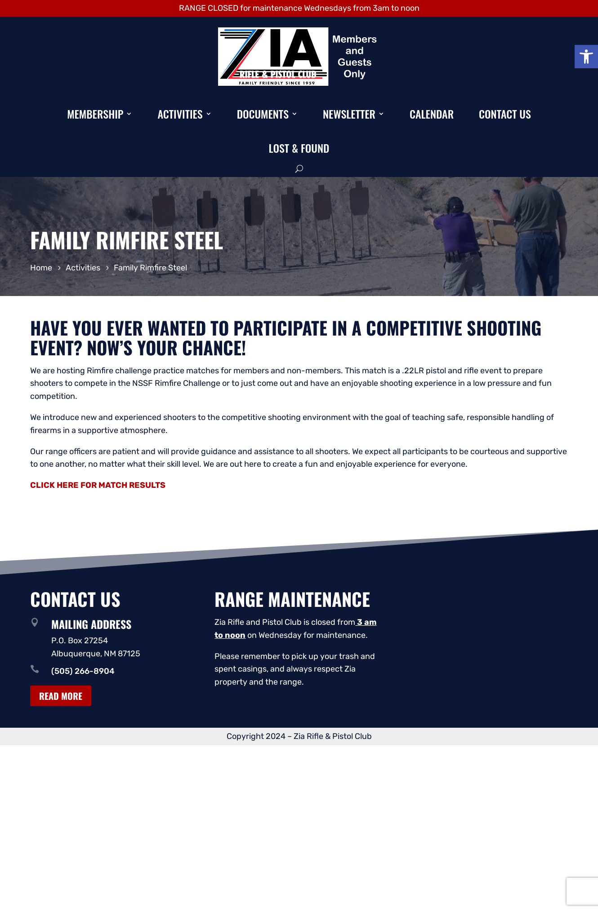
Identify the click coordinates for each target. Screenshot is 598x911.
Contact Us (505, 114)
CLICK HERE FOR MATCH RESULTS (97, 485)
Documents (263, 114)
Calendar (432, 114)
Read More (60, 696)
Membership (95, 114)
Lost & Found (299, 148)
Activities (179, 114)
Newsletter (349, 114)
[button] (586, 56)
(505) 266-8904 (83, 671)
